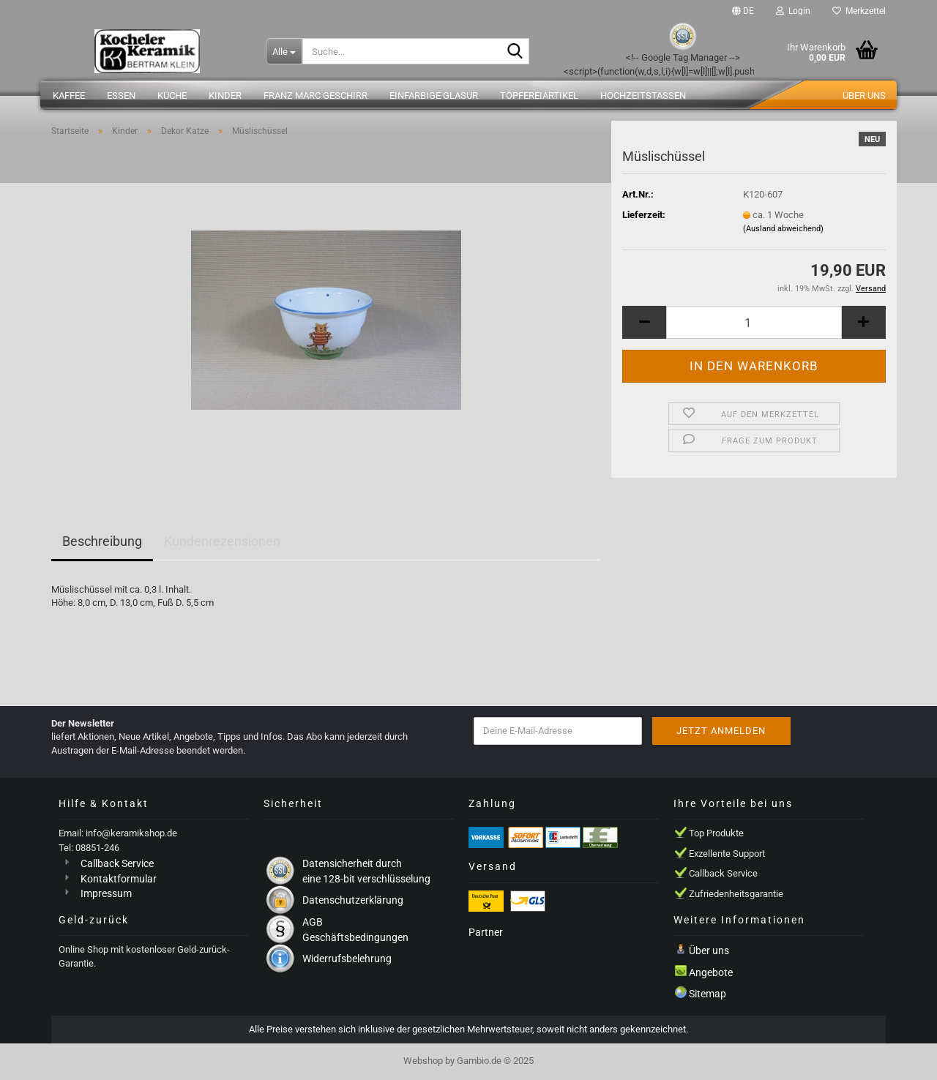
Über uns (864, 95)
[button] (743, 11)
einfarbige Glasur (433, 95)
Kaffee (69, 95)
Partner (485, 932)
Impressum (106, 893)
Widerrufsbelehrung (347, 958)
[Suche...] (284, 51)
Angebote (711, 972)
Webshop (423, 1060)
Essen (121, 95)
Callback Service (117, 863)
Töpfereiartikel (539, 95)
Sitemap (707, 994)
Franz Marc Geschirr (315, 95)
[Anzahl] (754, 322)
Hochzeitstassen (643, 95)
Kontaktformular (119, 879)
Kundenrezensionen (222, 541)
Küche (172, 95)
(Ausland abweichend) (783, 228)
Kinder (225, 95)
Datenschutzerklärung (352, 900)
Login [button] (793, 11)
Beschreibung (102, 541)
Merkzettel (859, 11)
